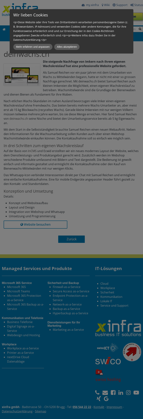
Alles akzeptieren (67, 46)
